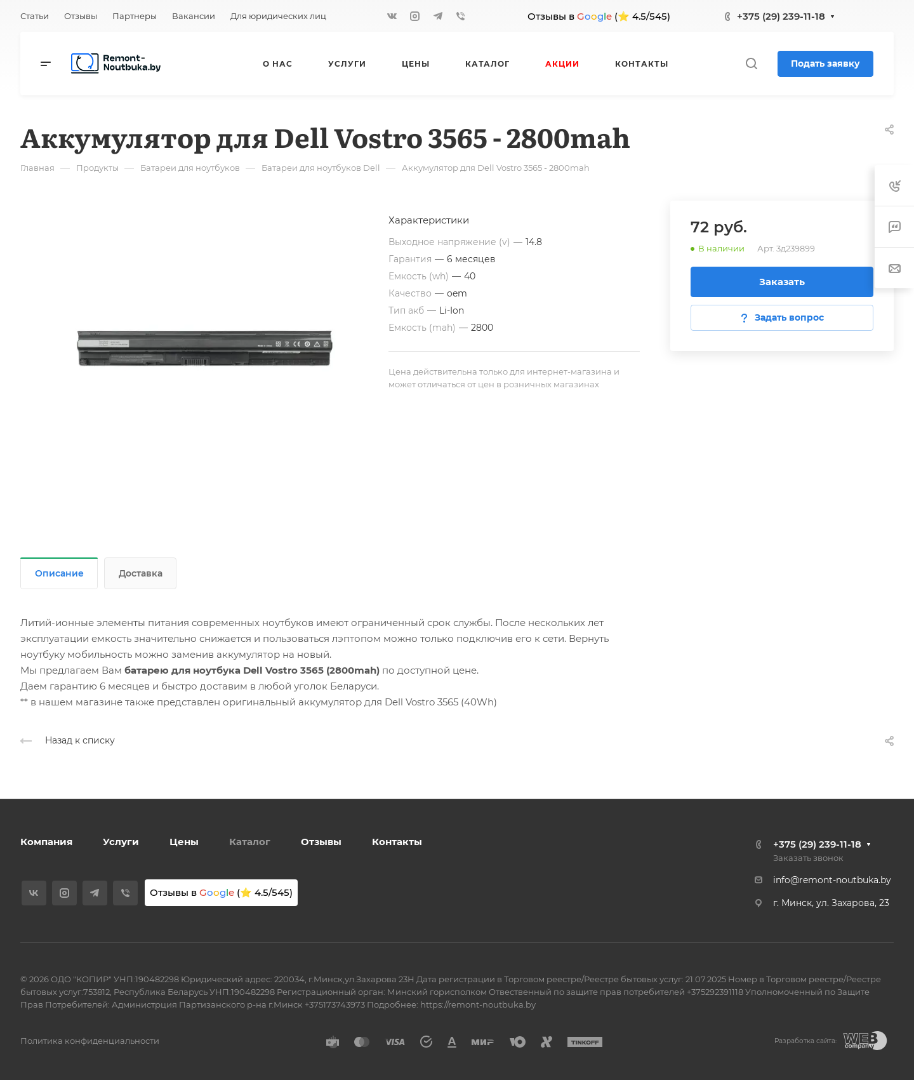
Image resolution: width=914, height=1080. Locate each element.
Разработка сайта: (805, 1041)
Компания (46, 842)
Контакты (397, 842)
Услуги (121, 842)
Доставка (140, 573)
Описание (59, 573)
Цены (184, 842)
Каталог (249, 842)
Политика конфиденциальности (89, 1041)
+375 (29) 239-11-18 (781, 16)
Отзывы (321, 842)
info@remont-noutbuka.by (832, 880)
